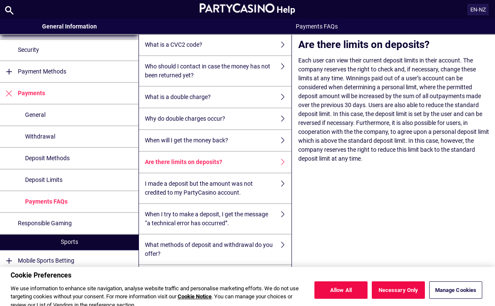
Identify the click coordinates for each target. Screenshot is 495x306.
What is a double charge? (218, 97)
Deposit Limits (43, 179)
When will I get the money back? (218, 140)
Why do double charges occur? (218, 118)
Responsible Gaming (45, 223)
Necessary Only (399, 296)
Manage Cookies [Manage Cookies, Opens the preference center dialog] (456, 296)
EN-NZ (478, 9)
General (35, 114)
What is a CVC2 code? (218, 44)
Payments (22, 93)
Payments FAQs (46, 201)
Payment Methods (33, 71)
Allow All (341, 296)
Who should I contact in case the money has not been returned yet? (218, 71)
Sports (69, 241)
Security (28, 49)
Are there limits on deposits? (218, 162)
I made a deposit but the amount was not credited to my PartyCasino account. (218, 188)
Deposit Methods (47, 158)
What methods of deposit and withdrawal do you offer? (218, 249)
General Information (69, 26)
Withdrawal (40, 136)
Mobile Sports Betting (37, 260)
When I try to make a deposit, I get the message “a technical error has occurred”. (218, 219)
